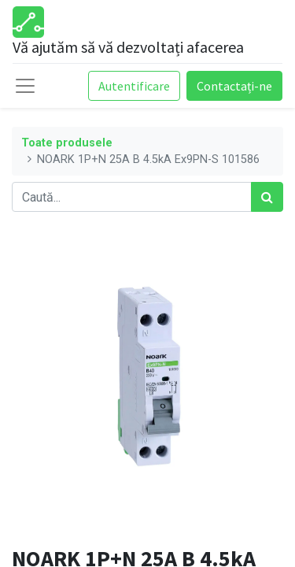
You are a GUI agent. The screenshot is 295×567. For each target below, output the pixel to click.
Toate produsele (66, 143)
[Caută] (267, 197)
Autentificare (134, 86)
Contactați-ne (234, 86)
